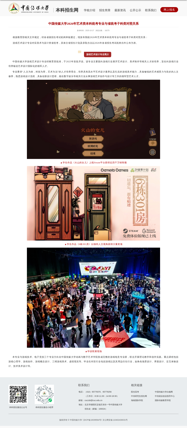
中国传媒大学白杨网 (164, 392)
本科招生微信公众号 (18, 407)
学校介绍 (89, 10)
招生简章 (104, 10)
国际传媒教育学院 (163, 400)
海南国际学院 (137, 400)
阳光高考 (135, 392)
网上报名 (169, 9)
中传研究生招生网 (139, 396)
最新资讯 (120, 10)
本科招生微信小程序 (44, 407)
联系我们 (150, 10)
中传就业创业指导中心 (165, 396)
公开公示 (135, 10)
